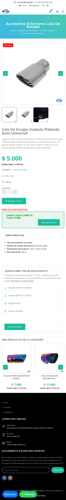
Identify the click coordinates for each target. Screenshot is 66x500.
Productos (7, 407)
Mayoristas (10, 494)
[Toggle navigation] (63, 12)
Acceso (22, 5)
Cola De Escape (47, 30)
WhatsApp (28, 494)
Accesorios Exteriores (28, 30)
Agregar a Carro (13, 201)
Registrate (35, 5)
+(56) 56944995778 (43, 2)
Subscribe (58, 470)
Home (13, 30)
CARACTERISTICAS (14, 235)
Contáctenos (8, 412)
